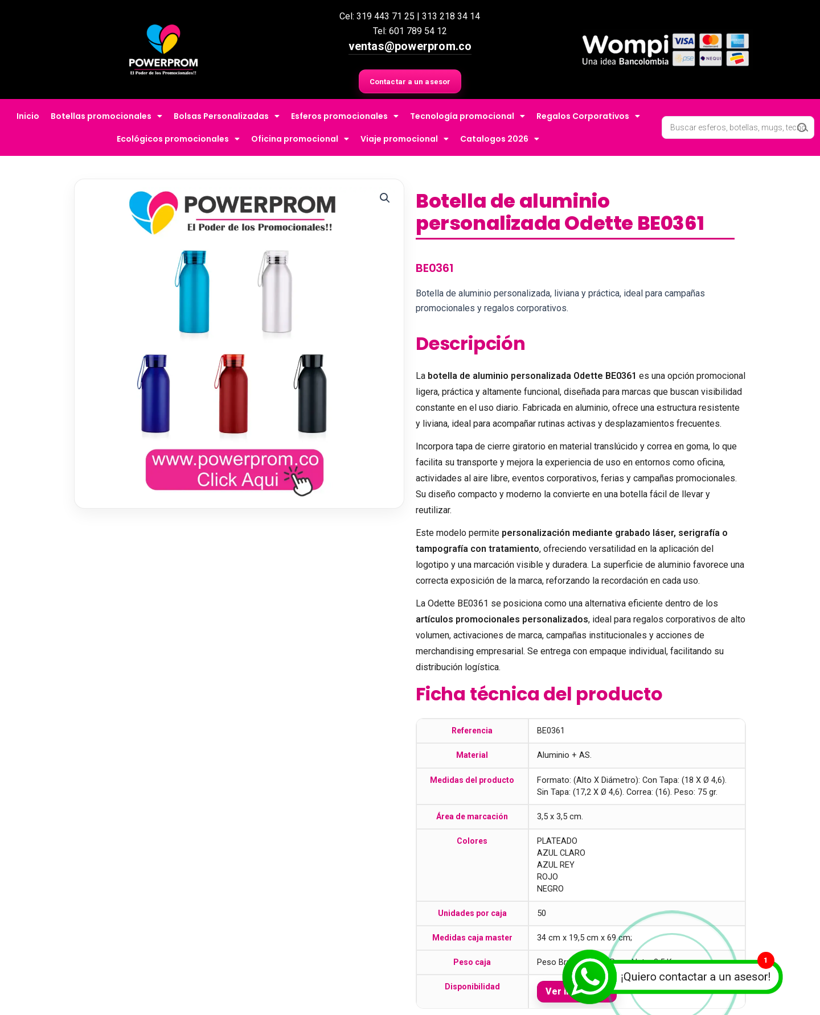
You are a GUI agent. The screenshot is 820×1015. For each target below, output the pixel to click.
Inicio (28, 116)
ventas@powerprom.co (410, 46)
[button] (385, 198)
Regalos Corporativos (588, 116)
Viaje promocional (404, 138)
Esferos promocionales (345, 116)
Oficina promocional (300, 138)
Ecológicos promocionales (178, 138)
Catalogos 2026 (499, 138)
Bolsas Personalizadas (227, 116)
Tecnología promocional (467, 116)
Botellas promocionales (106, 116)
